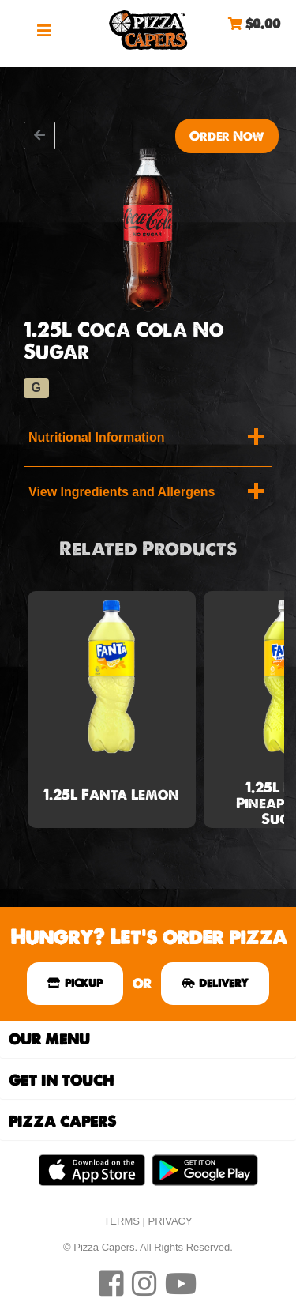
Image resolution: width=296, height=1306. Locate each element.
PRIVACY (170, 1221)
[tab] (148, 1039)
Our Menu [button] (49, 1039)
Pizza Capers (148, 30)
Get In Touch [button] (61, 1080)
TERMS (121, 1221)
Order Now (226, 136)
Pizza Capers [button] (62, 1121)
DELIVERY (215, 983)
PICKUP (75, 983)
